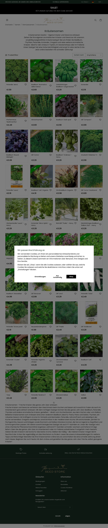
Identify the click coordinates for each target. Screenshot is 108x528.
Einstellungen (40, 277)
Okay (71, 277)
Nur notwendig (57, 276)
